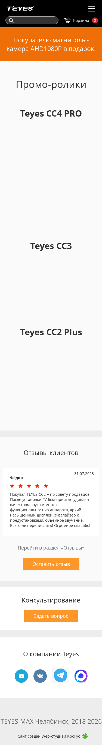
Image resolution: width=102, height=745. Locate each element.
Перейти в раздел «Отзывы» (51, 547)
